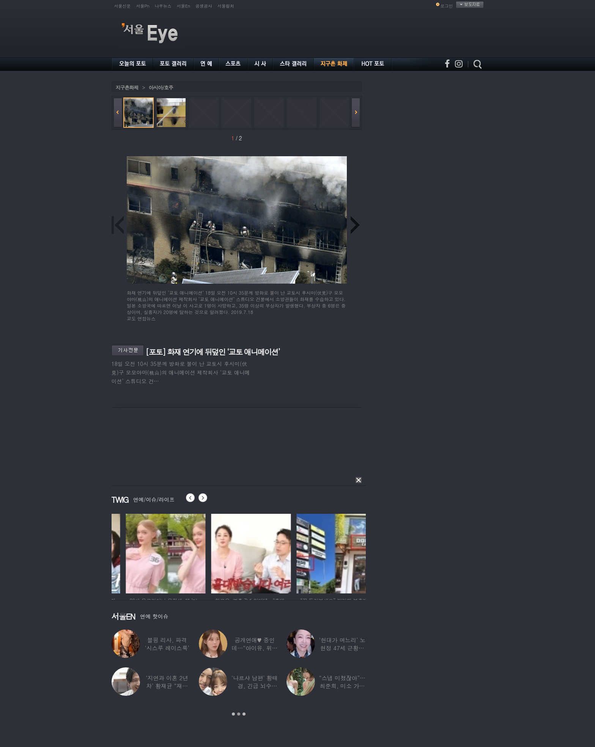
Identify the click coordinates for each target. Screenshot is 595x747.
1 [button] (233, 714)
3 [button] (244, 714)
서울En (183, 6)
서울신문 (122, 6)
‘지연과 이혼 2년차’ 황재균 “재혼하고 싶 (167, 686)
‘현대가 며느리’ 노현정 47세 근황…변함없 (342, 648)
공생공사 (203, 6)
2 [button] (238, 714)
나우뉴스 (163, 6)
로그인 (447, 6)
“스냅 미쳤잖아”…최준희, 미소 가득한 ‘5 (342, 686)
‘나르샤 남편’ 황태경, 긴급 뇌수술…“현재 (254, 686)
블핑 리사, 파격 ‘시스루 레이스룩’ (167, 644)
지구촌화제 (127, 87)
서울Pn (143, 6)
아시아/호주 (161, 87)
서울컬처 (225, 6)
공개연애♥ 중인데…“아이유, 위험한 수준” (254, 648)
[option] (138, 552)
